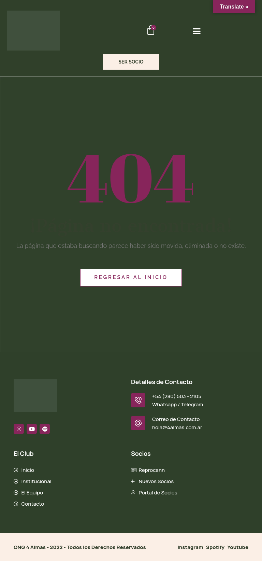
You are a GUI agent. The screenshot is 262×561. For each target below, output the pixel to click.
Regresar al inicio (131, 277)
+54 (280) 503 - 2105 (176, 396)
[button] (196, 30)
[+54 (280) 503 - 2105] (138, 400)
